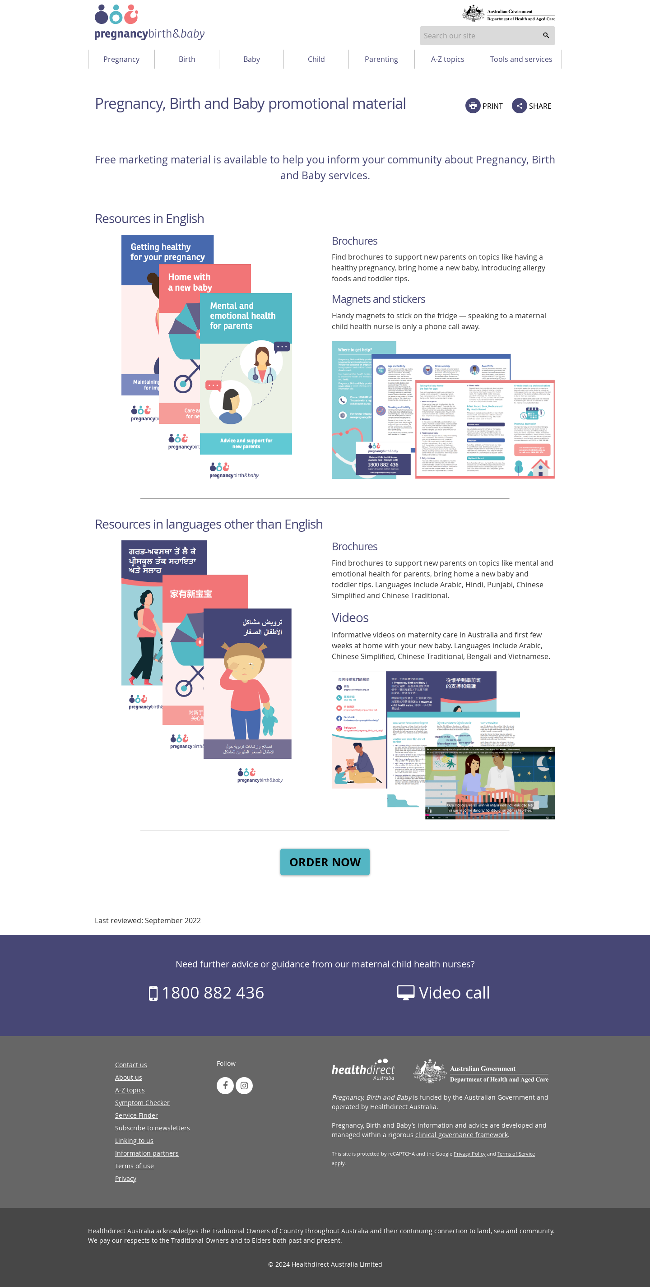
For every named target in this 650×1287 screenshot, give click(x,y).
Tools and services (521, 59)
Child (316, 59)
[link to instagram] (244, 1085)
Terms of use (134, 1166)
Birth (187, 59)
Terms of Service (516, 1153)
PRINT (484, 105)
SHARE (532, 105)
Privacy (125, 1178)
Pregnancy (121, 59)
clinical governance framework (461, 1134)
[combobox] (487, 35)
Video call (443, 992)
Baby (251, 59)
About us (128, 1077)
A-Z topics (447, 59)
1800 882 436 (207, 992)
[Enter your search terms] (487, 35)
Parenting (381, 59)
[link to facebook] (225, 1085)
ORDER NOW (325, 862)
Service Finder (136, 1115)
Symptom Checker (142, 1102)
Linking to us (134, 1140)
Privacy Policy (470, 1153)
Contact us (131, 1064)
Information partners (147, 1153)
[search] (546, 35)
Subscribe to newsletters (152, 1128)
